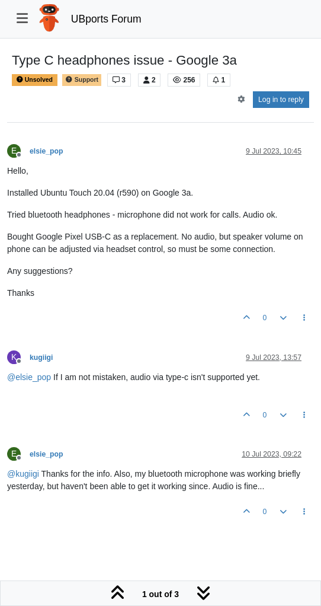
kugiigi (41, 357)
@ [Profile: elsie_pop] (29, 377)
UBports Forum (106, 19)
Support (81, 80)
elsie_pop (46, 151)
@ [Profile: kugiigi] (23, 474)
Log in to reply (281, 99)
